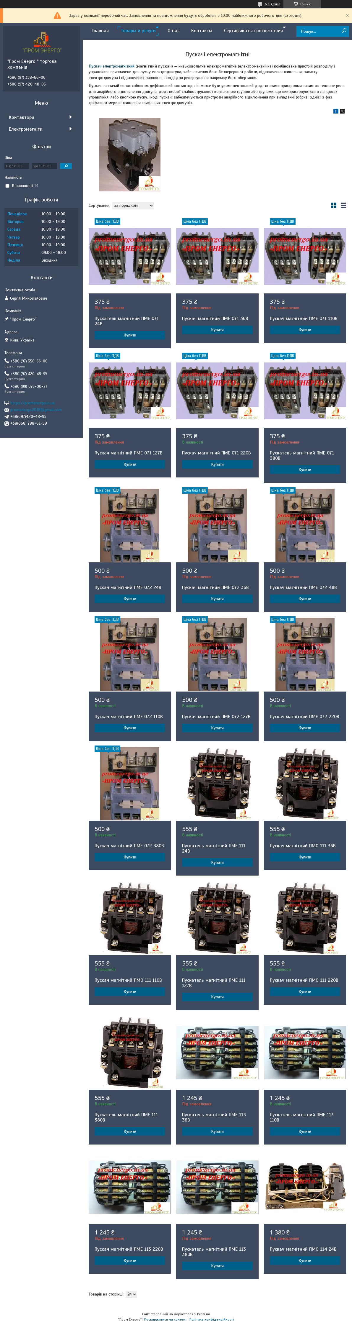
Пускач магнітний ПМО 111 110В (128, 980)
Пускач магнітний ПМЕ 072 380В (129, 845)
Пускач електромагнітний (111, 66)
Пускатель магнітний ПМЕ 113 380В (214, 1252)
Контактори (21, 117)
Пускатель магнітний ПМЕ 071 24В (127, 321)
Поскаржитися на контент (165, 1319)
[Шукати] (344, 31)
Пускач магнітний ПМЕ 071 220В (216, 453)
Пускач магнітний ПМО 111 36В (303, 845)
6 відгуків (272, 4)
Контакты (201, 31)
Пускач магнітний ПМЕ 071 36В (215, 318)
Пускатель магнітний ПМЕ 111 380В (126, 1117)
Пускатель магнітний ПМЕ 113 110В (302, 1117)
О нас (173, 31)
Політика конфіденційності (211, 1319)
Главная (100, 31)
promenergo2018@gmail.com (36, 409)
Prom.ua (203, 1314)
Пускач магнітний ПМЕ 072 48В (303, 587)
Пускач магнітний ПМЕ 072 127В (216, 716)
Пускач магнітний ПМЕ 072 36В (215, 587)
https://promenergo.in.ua (32, 402)
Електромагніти (26, 129)
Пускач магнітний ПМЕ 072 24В (128, 587)
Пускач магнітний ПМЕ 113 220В (129, 1249)
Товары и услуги (138, 31)
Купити (130, 335)
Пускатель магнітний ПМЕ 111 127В (213, 983)
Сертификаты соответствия (253, 31)
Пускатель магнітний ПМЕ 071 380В (302, 455)
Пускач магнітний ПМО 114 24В (303, 1249)
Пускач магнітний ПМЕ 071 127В (129, 453)
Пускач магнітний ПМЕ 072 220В (304, 716)
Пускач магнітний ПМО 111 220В (304, 980)
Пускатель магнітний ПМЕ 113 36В (214, 1117)
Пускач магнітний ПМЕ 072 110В (129, 716)
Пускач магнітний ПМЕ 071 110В (304, 318)
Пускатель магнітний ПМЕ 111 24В (213, 848)
